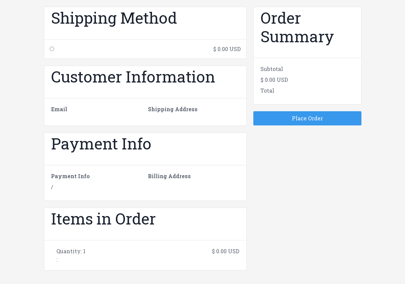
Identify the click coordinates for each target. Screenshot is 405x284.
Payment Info (70, 176)
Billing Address (169, 176)
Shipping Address (173, 109)
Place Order (307, 118)
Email (59, 109)
